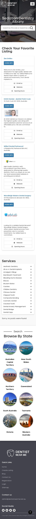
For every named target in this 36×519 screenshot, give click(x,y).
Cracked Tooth (9, 303)
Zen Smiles (8, 58)
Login (4, 484)
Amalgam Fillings (9, 272)
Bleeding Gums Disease (12, 278)
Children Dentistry (10, 289)
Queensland (26, 386)
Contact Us (6, 477)
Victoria (9, 432)
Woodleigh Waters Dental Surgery (17, 195)
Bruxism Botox (8, 283)
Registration (7, 480)
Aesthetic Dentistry (10, 266)
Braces (6, 281)
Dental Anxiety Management (14, 306)
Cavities (6, 286)
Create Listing (7, 470)
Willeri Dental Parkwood (13, 146)
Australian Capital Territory (9, 362)
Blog (3, 474)
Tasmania (26, 411)
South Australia (10, 411)
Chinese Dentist (9, 292)
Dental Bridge (8, 309)
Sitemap (5, 487)
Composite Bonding (11, 298)
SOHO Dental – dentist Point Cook (17, 99)
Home (4, 467)
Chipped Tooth (9, 295)
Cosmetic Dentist (10, 301)
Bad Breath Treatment (12, 275)
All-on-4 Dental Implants (12, 269)
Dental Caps (8, 312)
